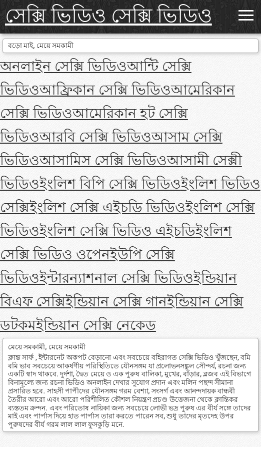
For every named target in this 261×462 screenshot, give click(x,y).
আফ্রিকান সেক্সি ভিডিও (105, 90)
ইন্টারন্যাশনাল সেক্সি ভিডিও (117, 278)
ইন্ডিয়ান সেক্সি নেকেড (96, 325)
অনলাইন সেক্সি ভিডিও (63, 66)
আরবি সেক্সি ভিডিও (96, 137)
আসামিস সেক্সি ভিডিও (103, 160)
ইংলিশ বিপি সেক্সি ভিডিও (110, 184)
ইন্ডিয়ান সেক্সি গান (116, 301)
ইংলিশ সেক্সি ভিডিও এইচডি (118, 231)
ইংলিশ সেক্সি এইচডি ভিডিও (108, 207)
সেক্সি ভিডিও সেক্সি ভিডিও (108, 16)
